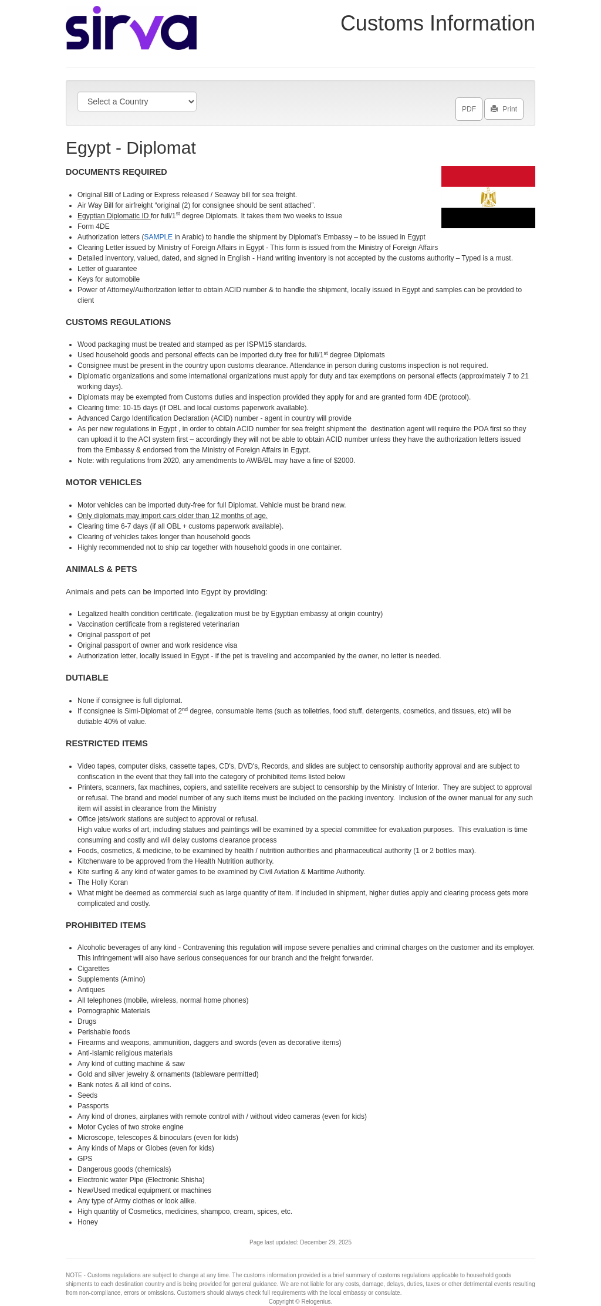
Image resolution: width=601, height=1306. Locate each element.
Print (504, 106)
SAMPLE (159, 237)
